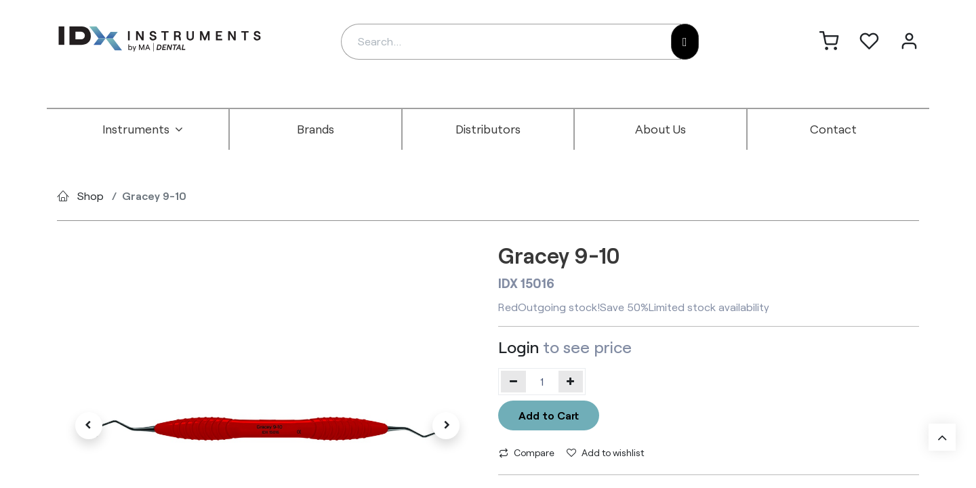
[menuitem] (143, 129)
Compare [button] (526, 452)
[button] (88, 425)
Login (518, 347)
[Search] (685, 42)
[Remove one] (513, 381)
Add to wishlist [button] (605, 452)
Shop (90, 195)
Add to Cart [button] (548, 415)
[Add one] (571, 381)
